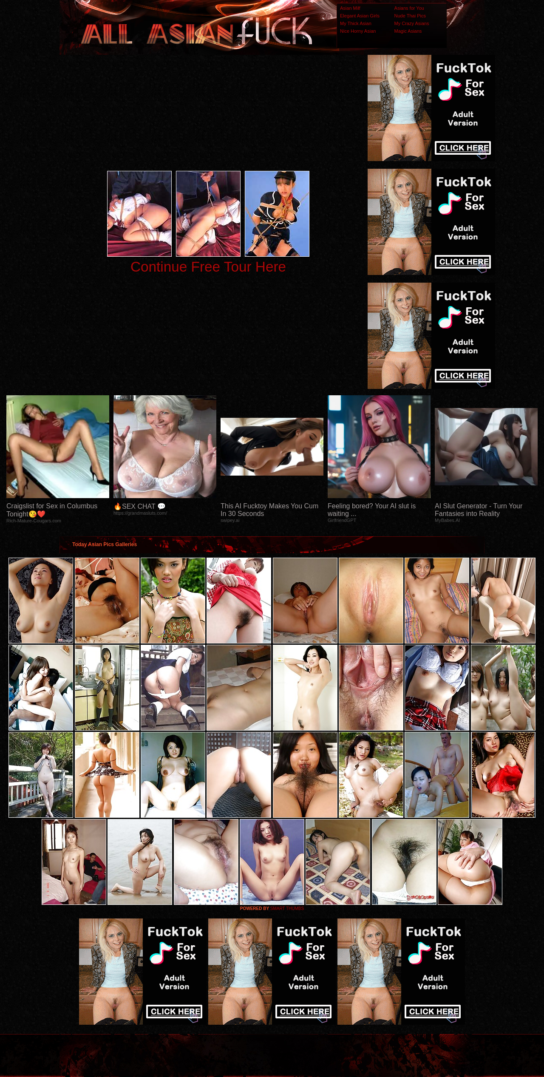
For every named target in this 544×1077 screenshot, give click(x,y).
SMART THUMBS (287, 908)
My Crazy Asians (411, 23)
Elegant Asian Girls (360, 15)
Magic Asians (408, 31)
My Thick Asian (355, 23)
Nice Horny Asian (358, 31)
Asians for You (409, 8)
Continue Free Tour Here (208, 267)
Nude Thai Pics (410, 15)
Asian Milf (350, 8)
